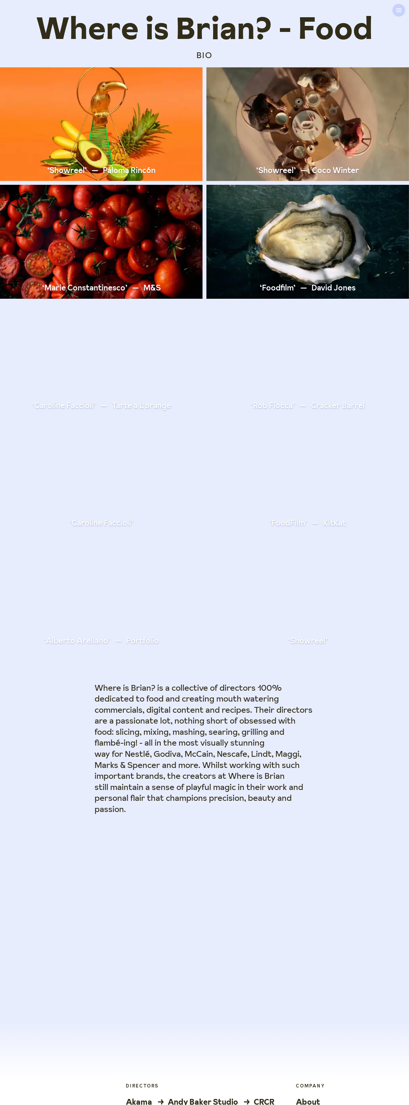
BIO (205, 55)
